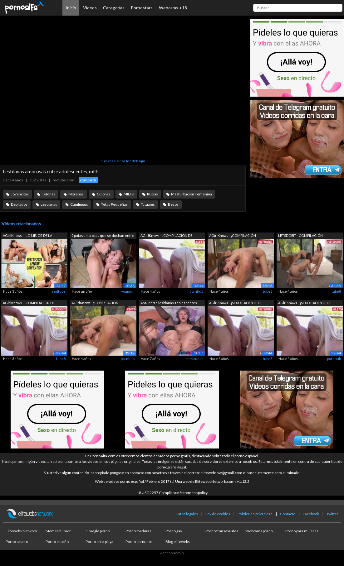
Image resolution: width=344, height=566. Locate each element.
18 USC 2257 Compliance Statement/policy (172, 492)
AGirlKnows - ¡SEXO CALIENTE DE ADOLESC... (235, 303)
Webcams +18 (173, 7)
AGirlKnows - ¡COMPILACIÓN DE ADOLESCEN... (29, 303)
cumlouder (194, 359)
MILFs (129, 194)
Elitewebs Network (21, 531)
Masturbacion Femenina (191, 194)
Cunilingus (79, 204)
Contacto (287, 513)
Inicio (71, 7)
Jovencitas (20, 194)
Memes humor (58, 531)
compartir (88, 180)
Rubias (152, 194)
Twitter (332, 513)
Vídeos (90, 7)
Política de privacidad (255, 513)
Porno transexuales (221, 531)
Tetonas (48, 194)
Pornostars (142, 7)
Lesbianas (49, 204)
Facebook (311, 513)
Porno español (58, 541)
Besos (173, 204)
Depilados (19, 204)
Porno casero (17, 541)
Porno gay (173, 531)
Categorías (114, 7)
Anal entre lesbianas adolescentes (168, 303)
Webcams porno (259, 531)
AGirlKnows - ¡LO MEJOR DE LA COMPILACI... (27, 236)
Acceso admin (172, 552)
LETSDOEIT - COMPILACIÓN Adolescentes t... (300, 236)
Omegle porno (98, 531)
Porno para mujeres (301, 531)
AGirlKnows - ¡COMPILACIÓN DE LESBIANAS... (166, 236)
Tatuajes (148, 204)
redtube (59, 291)
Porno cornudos (139, 541)
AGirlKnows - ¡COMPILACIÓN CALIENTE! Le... (232, 236)
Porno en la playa (99, 541)
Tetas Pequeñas (114, 204)
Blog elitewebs (177, 541)
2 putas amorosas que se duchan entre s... (102, 236)
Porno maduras (138, 531)
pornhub (196, 291)
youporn (128, 291)
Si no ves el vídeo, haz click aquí (123, 161)
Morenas (76, 194)
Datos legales (187, 513)
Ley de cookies (217, 513)
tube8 (267, 291)
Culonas (104, 194)
